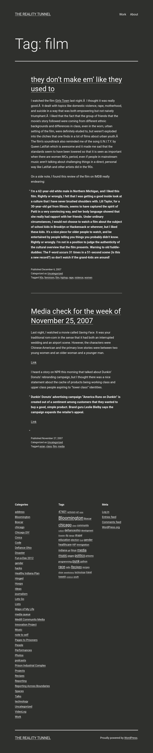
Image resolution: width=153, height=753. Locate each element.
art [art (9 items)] (77, 512)
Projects (20, 670)
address (20, 511)
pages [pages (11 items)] (71, 555)
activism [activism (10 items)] (71, 512)
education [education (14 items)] (64, 539)
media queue (22, 614)
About (134, 14)
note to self (21, 634)
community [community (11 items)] (83, 525)
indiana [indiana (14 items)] (62, 550)
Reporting (21, 680)
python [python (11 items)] (83, 561)
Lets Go (19, 598)
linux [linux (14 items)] (73, 550)
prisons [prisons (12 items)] (90, 555)
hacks (18, 568)
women (88, 277)
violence (79, 277)
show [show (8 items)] (60, 572)
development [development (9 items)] (87, 530)
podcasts (20, 660)
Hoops (19, 583)
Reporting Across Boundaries (32, 686)
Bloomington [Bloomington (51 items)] (70, 517)
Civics (18, 537)
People (19, 645)
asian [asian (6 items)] (81, 512)
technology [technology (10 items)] (80, 572)
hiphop (64, 277)
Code (18, 542)
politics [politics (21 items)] (80, 555)
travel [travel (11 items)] (89, 572)
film (57, 277)
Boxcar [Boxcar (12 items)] (87, 518)
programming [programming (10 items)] (65, 561)
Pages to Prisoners (26, 640)
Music (18, 629)
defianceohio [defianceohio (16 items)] (73, 530)
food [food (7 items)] (81, 540)
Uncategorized (55, 273)
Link (33, 362)
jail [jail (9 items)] (69, 550)
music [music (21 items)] (62, 555)
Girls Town (62, 100)
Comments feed (111, 522)
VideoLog (20, 711)
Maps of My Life (24, 609)
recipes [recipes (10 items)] (86, 567)
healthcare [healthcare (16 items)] (65, 544)
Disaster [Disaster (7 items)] (61, 535)
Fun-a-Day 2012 (24, 558)
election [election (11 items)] (75, 540)
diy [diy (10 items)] (67, 535)
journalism (21, 593)
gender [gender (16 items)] (88, 539)
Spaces (19, 691)
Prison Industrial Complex (30, 665)
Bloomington (22, 517)
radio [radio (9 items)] (68, 567)
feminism (49, 277)
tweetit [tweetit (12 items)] (62, 576)
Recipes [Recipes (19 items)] (76, 567)
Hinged (19, 578)
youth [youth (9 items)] (76, 577)
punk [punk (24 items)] (76, 561)
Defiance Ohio (23, 547)
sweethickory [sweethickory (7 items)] (69, 572)
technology (21, 701)
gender (19, 563)
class (49, 446)
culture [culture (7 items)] (61, 531)
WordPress (130, 737)
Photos (19, 655)
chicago (19, 527)
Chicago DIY (22, 532)
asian (42, 446)
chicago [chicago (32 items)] (65, 525)
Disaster (20, 552)
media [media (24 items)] (82, 550)
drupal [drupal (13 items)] (78, 535)
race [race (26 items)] (61, 567)
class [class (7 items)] (74, 526)
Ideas (18, 588)
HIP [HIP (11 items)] (74, 544)
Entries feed (109, 517)
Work (122, 14)
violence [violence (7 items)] (69, 577)
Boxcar (19, 522)
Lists (18, 604)
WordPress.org (111, 527)
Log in (105, 511)
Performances (23, 650)
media (61, 446)
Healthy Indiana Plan (27, 573)
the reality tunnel (33, 14)
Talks (18, 696)
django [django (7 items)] (71, 535)
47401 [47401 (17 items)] (62, 512)
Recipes (19, 675)
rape (71, 277)
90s (41, 277)
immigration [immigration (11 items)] (83, 544)
